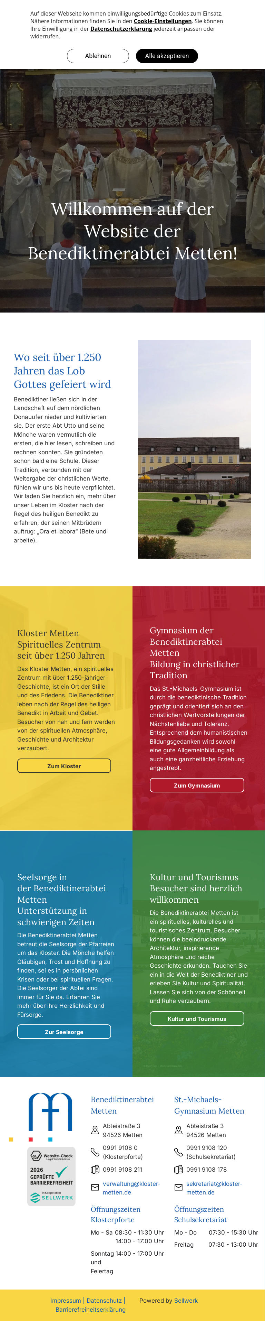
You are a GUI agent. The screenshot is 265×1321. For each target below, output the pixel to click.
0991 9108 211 (122, 1169)
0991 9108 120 (206, 1147)
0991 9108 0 (120, 1147)
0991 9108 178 (206, 1169)
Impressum (65, 1300)
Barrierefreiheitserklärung (91, 1309)
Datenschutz (104, 1300)
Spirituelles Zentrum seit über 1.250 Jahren (61, 650)
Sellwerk (186, 1300)
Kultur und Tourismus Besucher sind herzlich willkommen (196, 888)
